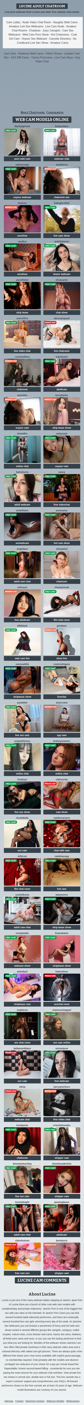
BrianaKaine (61, 933)
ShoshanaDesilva (61, 1163)
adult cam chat (22, 581)
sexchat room (61, 1004)
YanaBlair (22, 702)
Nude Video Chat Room (36, 22)
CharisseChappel (61, 1010)
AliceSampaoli (62, 318)
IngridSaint (62, 356)
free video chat (61, 1119)
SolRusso (22, 587)
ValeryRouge (22, 164)
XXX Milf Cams (20, 57)
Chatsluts (34, 30)
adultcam (61, 389)
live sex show (22, 812)
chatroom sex (61, 197)
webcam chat (61, 158)
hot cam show (62, 543)
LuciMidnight (22, 1202)
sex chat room (22, 1042)
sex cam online (61, 1042)
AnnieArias (62, 510)
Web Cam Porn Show (36, 34)
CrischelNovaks (61, 1125)
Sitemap (8, 1401)
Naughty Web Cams (65, 22)
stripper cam (62, 1158)
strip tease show (61, 427)
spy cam (61, 735)
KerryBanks (61, 395)
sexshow (22, 235)
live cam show (62, 235)
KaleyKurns (22, 472)
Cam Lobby (13, 22)
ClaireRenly (62, 779)
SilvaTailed (62, 549)
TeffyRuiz (22, 856)
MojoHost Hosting (35, 1401)
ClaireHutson (22, 1240)
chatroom (22, 389)
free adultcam (22, 620)
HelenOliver (61, 971)
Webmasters (73, 1401)
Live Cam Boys (64, 57)
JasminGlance (61, 1202)
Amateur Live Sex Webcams (26, 26)
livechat (61, 696)
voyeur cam (22, 427)
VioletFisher (22, 510)
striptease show (22, 696)
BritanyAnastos (61, 741)
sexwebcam (22, 543)
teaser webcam (61, 274)
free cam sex (22, 1273)
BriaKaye (22, 779)
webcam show (22, 965)
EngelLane (22, 549)
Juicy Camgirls (51, 30)
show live (61, 658)
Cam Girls (10, 53)
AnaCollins (22, 318)
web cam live (22, 658)
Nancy (61, 472)
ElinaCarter (62, 280)
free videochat (62, 504)
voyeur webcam (22, 197)
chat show (62, 312)
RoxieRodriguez (61, 664)
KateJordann (61, 126)
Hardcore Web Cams (31, 53)
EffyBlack (22, 625)
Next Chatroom (33, 112)
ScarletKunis (22, 894)
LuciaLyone (22, 1125)
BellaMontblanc (22, 1048)
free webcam (62, 1081)
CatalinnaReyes (61, 817)
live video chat (22, 351)
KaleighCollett (61, 203)
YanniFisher (22, 280)
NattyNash (61, 433)
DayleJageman (22, 126)
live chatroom (61, 351)
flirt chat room (62, 620)
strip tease (22, 312)
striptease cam (22, 1004)
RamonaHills (22, 664)
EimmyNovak (62, 587)
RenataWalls (22, 933)
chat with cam (62, 850)
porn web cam (22, 158)
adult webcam (22, 504)
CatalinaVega (62, 856)
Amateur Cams (59, 42)
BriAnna (22, 203)
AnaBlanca (62, 164)
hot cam (61, 889)
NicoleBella (22, 817)
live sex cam (22, 735)
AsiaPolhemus (22, 741)
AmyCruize (62, 702)
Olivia (22, 1086)
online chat (22, 466)
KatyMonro (62, 894)
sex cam (22, 850)
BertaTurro (62, 1240)
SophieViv (22, 1010)
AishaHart (22, 971)
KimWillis (22, 433)
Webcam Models (55, 1401)
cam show (62, 812)
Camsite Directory (60, 38)
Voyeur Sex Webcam (34, 38)
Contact (19, 1401)
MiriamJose (61, 1048)
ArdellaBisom (61, 241)
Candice (22, 241)
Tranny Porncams (42, 57)
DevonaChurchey (22, 1163)
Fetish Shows (54, 53)
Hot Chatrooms (60, 34)
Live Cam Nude (54, 26)
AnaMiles (22, 395)
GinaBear (62, 625)
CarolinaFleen (22, 356)
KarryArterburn (62, 1086)
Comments (54, 112)
